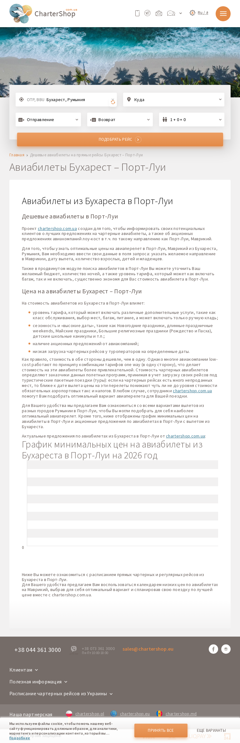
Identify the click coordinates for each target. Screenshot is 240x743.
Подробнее (19, 738)
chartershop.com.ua (57, 228)
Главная (16, 155)
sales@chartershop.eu (148, 649)
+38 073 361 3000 (98, 648)
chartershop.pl (85, 714)
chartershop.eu (130, 714)
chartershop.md (176, 714)
